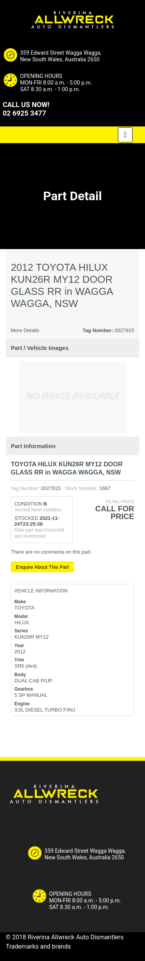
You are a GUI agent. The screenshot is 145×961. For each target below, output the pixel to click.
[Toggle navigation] (125, 134)
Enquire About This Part (42, 567)
